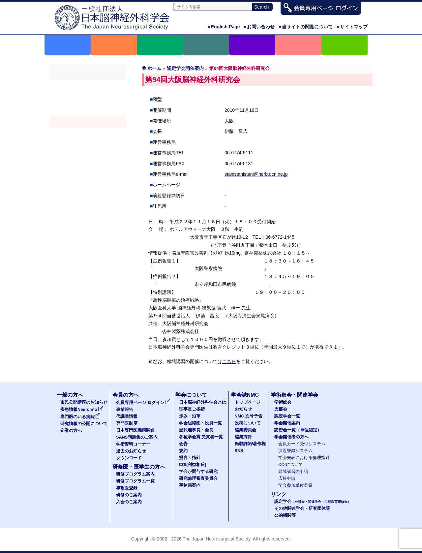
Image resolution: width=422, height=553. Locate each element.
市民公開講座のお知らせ (83, 402)
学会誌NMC (245, 395)
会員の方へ (125, 395)
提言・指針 (189, 457)
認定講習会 (87, 133)
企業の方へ (71, 430)
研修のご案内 (129, 495)
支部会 (87, 98)
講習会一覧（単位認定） (297, 430)
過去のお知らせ (131, 451)
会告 (183, 444)
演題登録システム (295, 450)
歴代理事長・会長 (196, 430)
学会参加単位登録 (295, 485)
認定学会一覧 (287, 416)
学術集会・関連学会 (294, 395)
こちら (229, 361)
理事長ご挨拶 (192, 409)
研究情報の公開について (83, 423)
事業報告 (124, 409)
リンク (278, 494)
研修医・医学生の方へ (138, 467)
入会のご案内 (129, 502)
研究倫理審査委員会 (198, 478)
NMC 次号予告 (248, 416)
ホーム (154, 68)
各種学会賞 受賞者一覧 (201, 437)
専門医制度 (126, 423)
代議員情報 (126, 416)
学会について (191, 395)
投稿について (247, 423)
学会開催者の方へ (87, 145)
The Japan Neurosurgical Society (216, 538)
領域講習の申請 (293, 471)
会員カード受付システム (301, 444)
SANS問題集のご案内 (137, 437)
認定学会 (312, 501)
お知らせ (243, 409)
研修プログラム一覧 (135, 481)
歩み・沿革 (189, 416)
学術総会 (87, 86)
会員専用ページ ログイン (143, 402)
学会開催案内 (87, 122)
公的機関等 (285, 515)
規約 (183, 450)
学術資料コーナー (133, 444)
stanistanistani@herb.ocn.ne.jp (256, 174)
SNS (239, 450)
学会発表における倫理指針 (304, 457)
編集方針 (243, 437)
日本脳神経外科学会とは (202, 402)
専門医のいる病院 (80, 417)
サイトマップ (352, 26)
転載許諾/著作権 (250, 444)
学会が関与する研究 (198, 471)
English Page (224, 26)
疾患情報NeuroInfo (81, 409)
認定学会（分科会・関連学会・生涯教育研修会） (87, 110)
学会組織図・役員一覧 (200, 423)
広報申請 (286, 478)
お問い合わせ (259, 26)
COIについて (290, 464)
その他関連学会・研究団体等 (302, 508)
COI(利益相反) (192, 464)
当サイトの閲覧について (306, 26)
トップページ (247, 402)
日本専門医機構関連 (135, 430)
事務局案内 (189, 485)
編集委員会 (245, 430)
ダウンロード (129, 458)
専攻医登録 (126, 488)
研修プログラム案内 (135, 474)
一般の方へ (70, 395)
